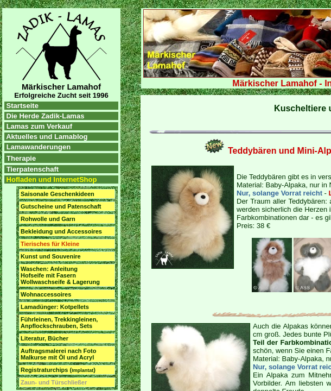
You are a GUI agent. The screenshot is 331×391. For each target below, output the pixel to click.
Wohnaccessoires (46, 294)
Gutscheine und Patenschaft (61, 206)
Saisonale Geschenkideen (57, 194)
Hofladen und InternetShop (50, 179)
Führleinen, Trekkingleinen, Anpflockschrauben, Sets (59, 322)
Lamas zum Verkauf (39, 126)
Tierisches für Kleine (50, 244)
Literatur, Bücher (44, 338)
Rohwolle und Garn (48, 219)
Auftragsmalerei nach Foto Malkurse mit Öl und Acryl (58, 354)
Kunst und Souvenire (51, 256)
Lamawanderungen (39, 147)
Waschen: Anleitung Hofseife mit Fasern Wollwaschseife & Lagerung (60, 275)
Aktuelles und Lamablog (46, 137)
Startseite (21, 106)
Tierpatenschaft (33, 169)
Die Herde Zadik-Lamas (44, 116)
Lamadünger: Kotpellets (55, 307)
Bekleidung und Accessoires (61, 231)
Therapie (21, 158)
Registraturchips (58, 370)
